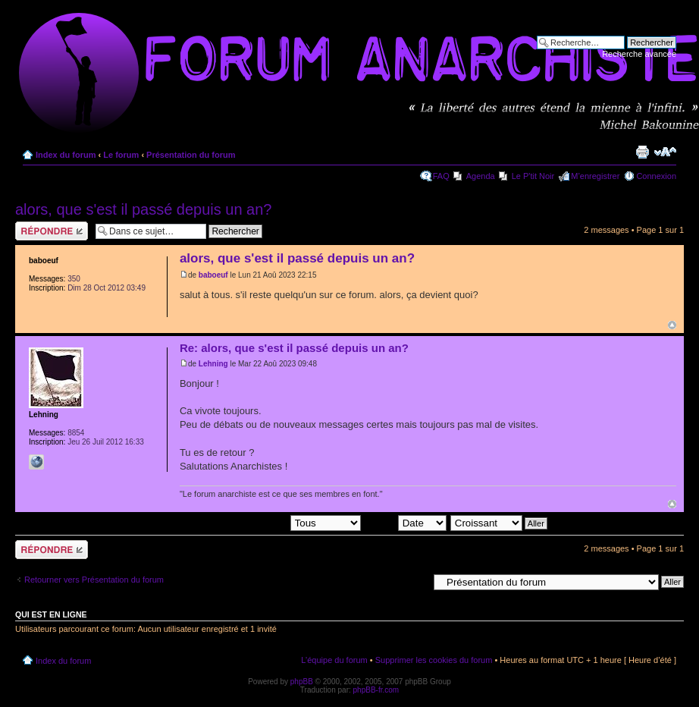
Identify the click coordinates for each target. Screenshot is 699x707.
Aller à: (415, 581)
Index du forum (66, 154)
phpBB (301, 681)
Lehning (213, 364)
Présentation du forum (190, 154)
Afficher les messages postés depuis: (255, 521)
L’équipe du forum (334, 660)
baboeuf (213, 275)
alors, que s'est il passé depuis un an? (143, 209)
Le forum (121, 154)
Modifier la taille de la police (665, 152)
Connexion (656, 176)
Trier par (405, 521)
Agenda (480, 176)
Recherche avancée (639, 53)
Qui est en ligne (51, 614)
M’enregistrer (595, 176)
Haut (672, 325)
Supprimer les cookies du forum (434, 660)
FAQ (441, 176)
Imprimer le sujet (642, 152)
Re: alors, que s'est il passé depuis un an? (294, 347)
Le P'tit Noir (533, 176)
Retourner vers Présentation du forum (94, 579)
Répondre (51, 231)
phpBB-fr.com (376, 690)
